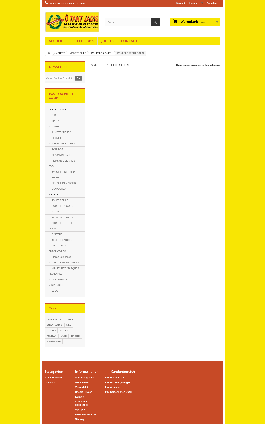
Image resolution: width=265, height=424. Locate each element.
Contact (129, 41)
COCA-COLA (58, 188)
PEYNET (56, 137)
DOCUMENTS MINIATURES (58, 282)
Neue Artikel (82, 382)
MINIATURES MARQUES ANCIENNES (64, 271)
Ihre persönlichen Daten (118, 392)
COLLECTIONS (82, 41)
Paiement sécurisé (85, 414)
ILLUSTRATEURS (61, 132)
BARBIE (55, 211)
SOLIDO (64, 330)
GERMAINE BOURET (63, 143)
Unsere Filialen (83, 392)
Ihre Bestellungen (115, 377)
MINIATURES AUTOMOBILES (57, 248)
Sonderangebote (84, 377)
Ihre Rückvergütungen (118, 382)
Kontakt (180, 3)
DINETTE (56, 234)
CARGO (75, 336)
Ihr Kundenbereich (120, 371)
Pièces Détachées (61, 257)
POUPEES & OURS (101, 53)
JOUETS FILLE (78, 53)
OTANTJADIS (54, 325)
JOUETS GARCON (61, 240)
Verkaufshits (82, 387)
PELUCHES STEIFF (62, 217)
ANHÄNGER (54, 341)
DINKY (69, 319)
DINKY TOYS (54, 319)
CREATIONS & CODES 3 (65, 262)
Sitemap (79, 419)
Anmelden (212, 3)
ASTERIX (56, 126)
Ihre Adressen (113, 387)
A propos (80, 409)
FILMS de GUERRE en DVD (62, 163)
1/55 (68, 325)
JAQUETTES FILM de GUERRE (62, 175)
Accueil (56, 41)
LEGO (54, 290)
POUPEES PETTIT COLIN (60, 226)
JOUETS (107, 41)
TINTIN (55, 120)
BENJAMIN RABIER (62, 155)
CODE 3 (51, 330)
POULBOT (57, 149)
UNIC (64, 336)
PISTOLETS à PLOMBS (64, 183)
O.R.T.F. (55, 115)
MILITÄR (52, 336)
